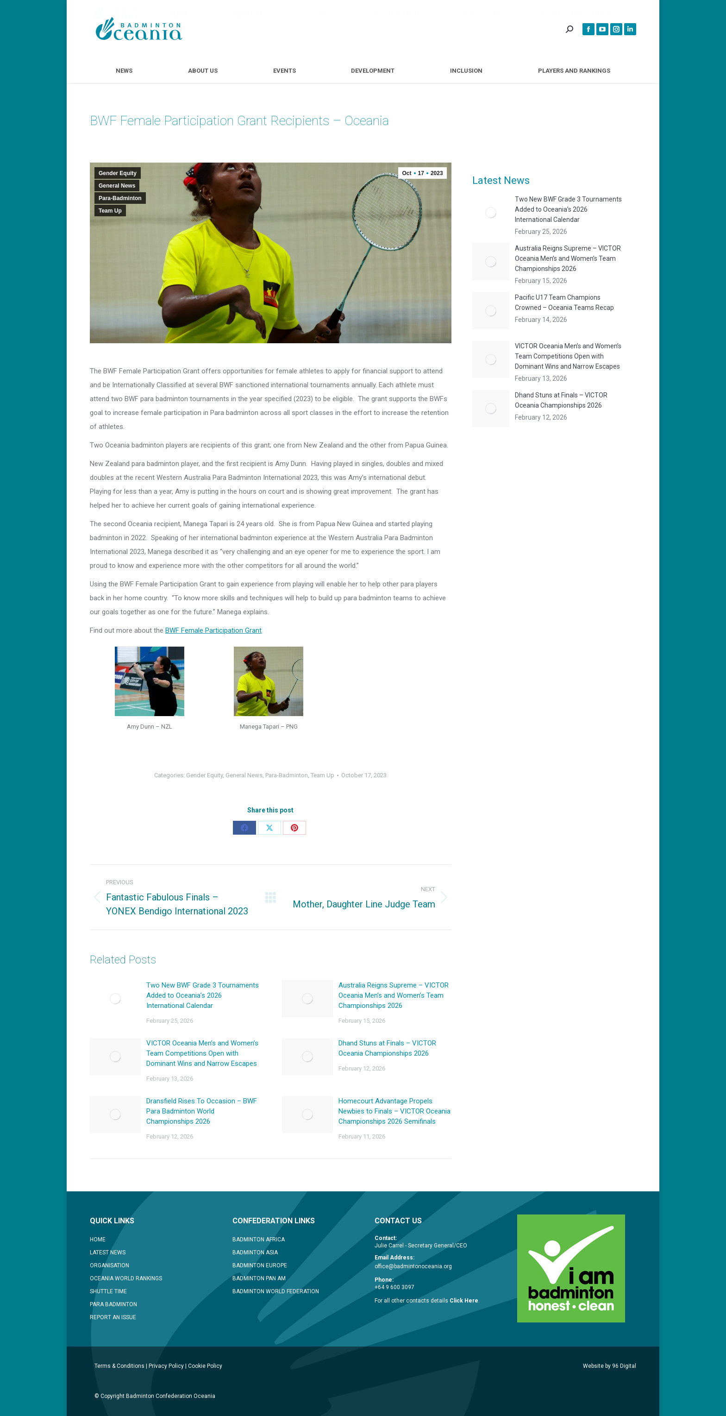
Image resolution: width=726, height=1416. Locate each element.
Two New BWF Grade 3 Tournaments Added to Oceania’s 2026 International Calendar (202, 995)
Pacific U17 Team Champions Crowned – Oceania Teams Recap (564, 302)
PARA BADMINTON (113, 1304)
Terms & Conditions (119, 1366)
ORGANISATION (109, 1265)
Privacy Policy (166, 1366)
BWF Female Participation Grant (213, 630)
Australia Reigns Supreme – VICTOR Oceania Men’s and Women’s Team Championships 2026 (393, 995)
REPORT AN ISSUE (113, 1317)
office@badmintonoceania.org (413, 1266)
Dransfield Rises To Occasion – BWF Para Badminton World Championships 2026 (201, 1111)
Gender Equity (118, 173)
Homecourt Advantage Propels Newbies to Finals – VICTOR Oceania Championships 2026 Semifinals (394, 1111)
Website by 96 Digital (609, 1366)
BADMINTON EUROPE (259, 1265)
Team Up (110, 211)
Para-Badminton (120, 198)
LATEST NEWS (107, 1252)
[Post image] (115, 998)
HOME (98, 1239)
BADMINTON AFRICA (258, 1239)
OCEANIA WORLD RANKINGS (126, 1278)
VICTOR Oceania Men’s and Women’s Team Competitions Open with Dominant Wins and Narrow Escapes (202, 1053)
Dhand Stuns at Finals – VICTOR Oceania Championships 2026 (387, 1048)
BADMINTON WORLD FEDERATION (275, 1291)
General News (117, 186)
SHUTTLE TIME (108, 1291)
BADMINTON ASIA (255, 1252)
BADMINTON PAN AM (259, 1278)
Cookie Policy (205, 1366)
